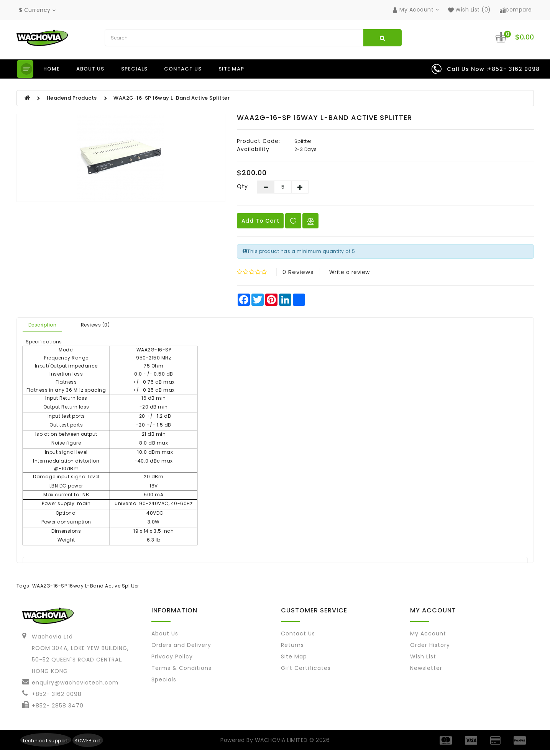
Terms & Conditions (181, 668)
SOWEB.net (87, 740)
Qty (242, 186)
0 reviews (298, 272)
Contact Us (298, 633)
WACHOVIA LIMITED (282, 740)
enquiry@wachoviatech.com (75, 682)
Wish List (423, 656)
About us (90, 68)
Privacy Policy (172, 656)
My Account (428, 633)
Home (51, 68)
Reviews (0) (95, 325)
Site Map (231, 68)
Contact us (183, 68)
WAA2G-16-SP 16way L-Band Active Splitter (171, 98)
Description (42, 325)
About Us (164, 633)
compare (516, 9)
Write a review (349, 272)
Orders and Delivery (181, 645)
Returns (292, 645)
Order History (430, 645)
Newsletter (426, 668)
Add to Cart (260, 221)
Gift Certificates (306, 668)
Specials (134, 68)
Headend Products (72, 98)
